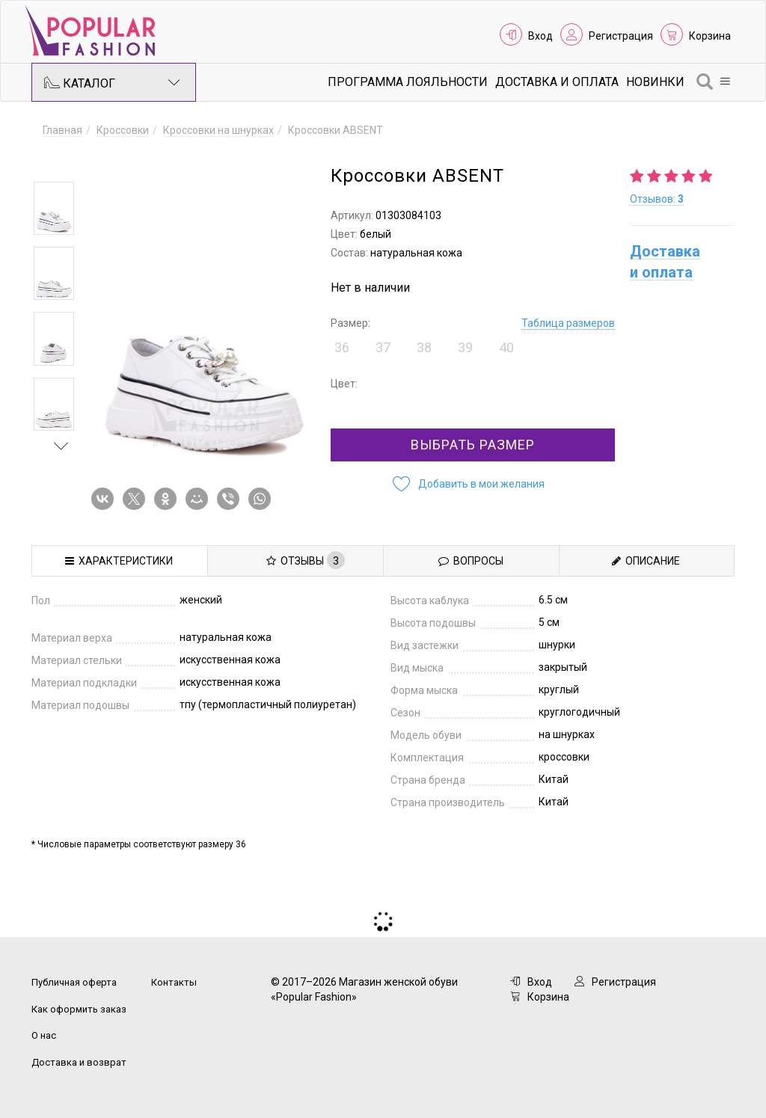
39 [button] (465, 347)
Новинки (655, 82)
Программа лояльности (408, 82)
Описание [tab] (646, 561)
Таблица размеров (568, 323)
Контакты (174, 982)
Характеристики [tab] (119, 561)
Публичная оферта (74, 982)
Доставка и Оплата (557, 82)
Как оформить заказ (78, 1009)
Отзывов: (657, 199)
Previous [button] (61, 160)
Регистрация (621, 36)
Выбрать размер (473, 444)
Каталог (112, 82)
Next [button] (61, 446)
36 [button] (341, 347)
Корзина (710, 36)
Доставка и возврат (78, 1062)
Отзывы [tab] (305, 560)
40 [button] (506, 347)
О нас (43, 1035)
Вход (540, 36)
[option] (53, 208)
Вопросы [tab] (470, 561)
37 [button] (383, 347)
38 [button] (424, 347)
